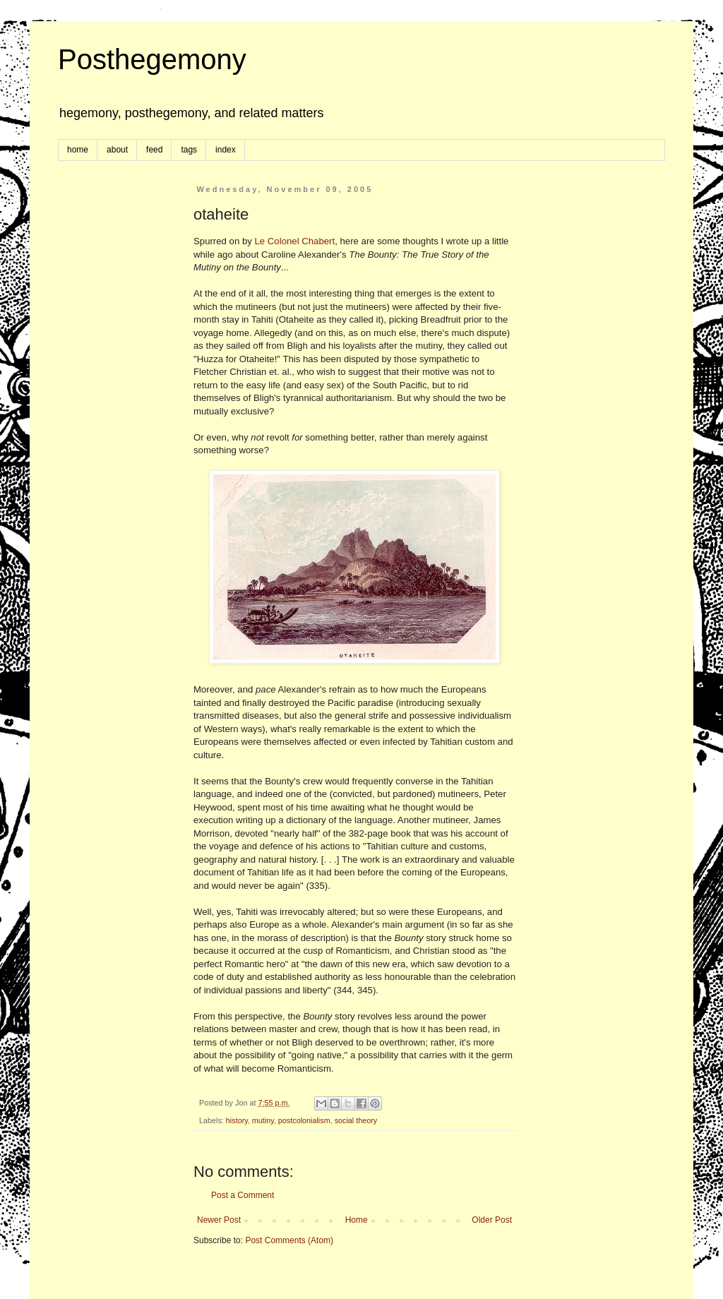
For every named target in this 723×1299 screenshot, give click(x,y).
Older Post (492, 1220)
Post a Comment (242, 1195)
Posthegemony (152, 59)
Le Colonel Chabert (295, 241)
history (237, 1120)
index (225, 150)
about (117, 150)
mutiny (263, 1120)
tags (189, 150)
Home (356, 1220)
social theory (356, 1120)
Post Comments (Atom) (289, 1240)
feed (154, 150)
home (77, 150)
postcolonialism (304, 1120)
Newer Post (219, 1220)
